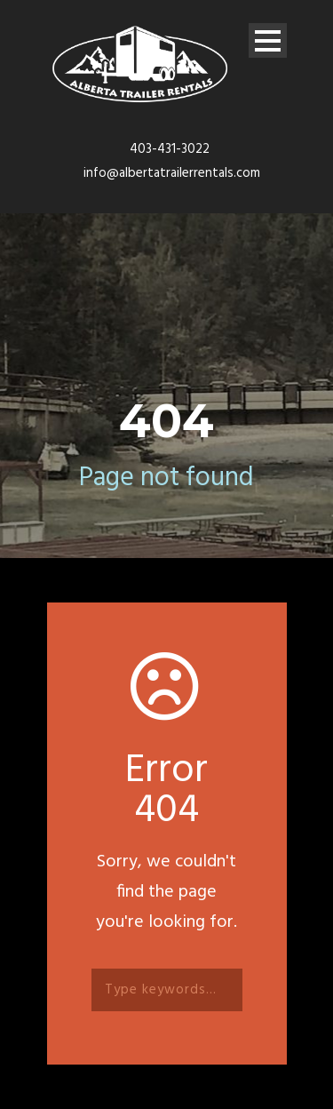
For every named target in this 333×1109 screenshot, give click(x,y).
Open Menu (268, 40)
